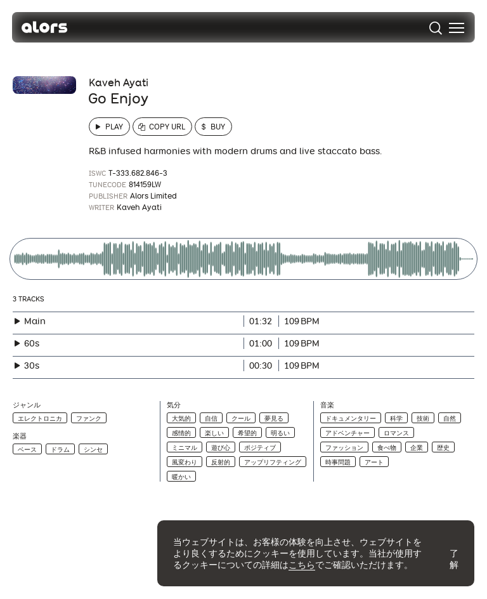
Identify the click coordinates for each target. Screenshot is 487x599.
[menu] (456, 28)
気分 (174, 405)
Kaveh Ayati (118, 83)
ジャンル (27, 405)
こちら (302, 565)
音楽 (327, 405)
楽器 (20, 436)
